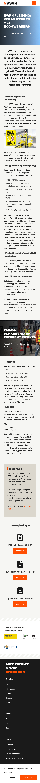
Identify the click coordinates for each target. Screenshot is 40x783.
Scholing (9, 702)
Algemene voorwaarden (15, 758)
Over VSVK (10, 745)
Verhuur (9, 684)
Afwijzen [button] (11, 777)
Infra (8, 724)
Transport (9, 698)
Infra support (11, 689)
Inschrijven (20, 551)
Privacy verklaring (13, 754)
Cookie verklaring (13, 749)
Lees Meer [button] (8, 772)
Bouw (8, 728)
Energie (9, 719)
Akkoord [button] (28, 777)
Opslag (8, 693)
